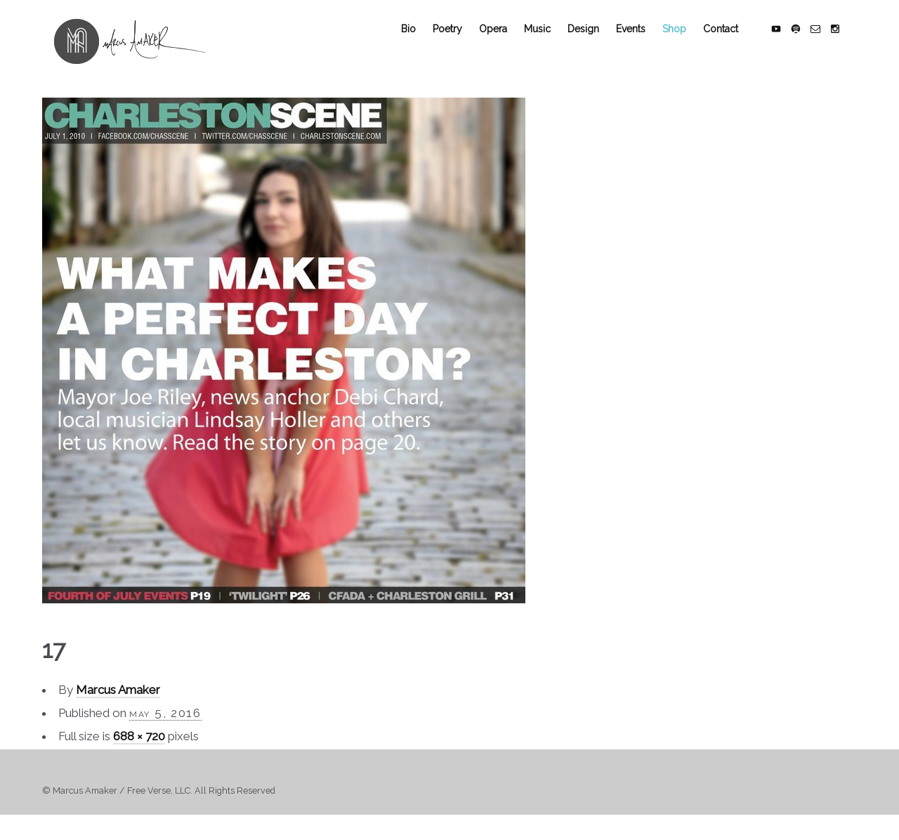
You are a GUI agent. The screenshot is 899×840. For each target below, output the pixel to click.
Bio (420, 43)
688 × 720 (139, 751)
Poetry (459, 43)
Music (549, 43)
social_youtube (788, 43)
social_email (827, 43)
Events (642, 43)
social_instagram (847, 43)
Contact (732, 43)
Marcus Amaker (118, 705)
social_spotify (808, 43)
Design (595, 43)
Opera (505, 43)
